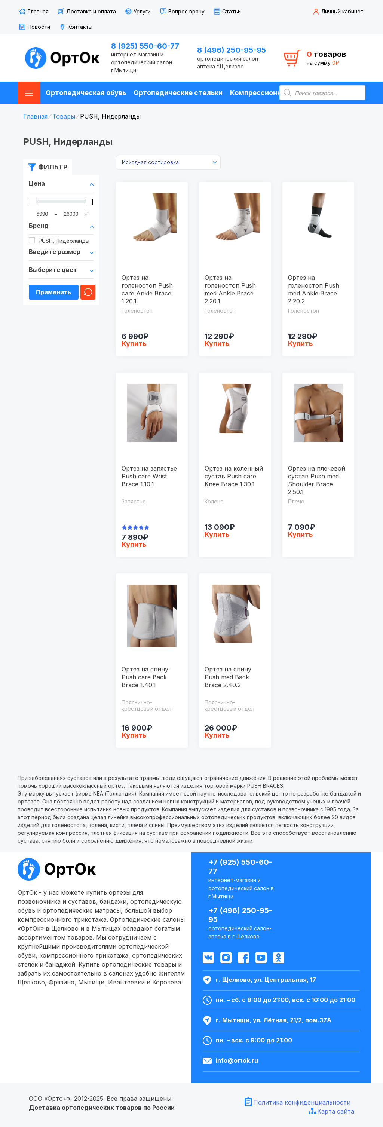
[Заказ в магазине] (168, 162)
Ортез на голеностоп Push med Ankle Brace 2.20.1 (230, 289)
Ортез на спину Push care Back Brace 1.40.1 (145, 677)
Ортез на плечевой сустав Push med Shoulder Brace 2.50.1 (316, 480)
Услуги (142, 11)
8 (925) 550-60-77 (145, 46)
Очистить (87, 292)
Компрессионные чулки (271, 93)
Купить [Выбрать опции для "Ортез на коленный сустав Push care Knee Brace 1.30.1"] (217, 534)
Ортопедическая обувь (86, 93)
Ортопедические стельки (178, 93)
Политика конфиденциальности (301, 1102)
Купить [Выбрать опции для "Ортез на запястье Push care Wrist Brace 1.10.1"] (134, 544)
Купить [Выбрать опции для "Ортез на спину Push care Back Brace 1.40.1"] (134, 735)
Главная (38, 11)
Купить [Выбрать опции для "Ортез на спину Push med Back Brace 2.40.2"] (217, 735)
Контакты (80, 27)
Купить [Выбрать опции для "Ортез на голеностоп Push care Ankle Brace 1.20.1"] (134, 343)
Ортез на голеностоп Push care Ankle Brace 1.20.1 (147, 289)
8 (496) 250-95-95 (231, 50)
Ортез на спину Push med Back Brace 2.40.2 (228, 677)
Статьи (231, 11)
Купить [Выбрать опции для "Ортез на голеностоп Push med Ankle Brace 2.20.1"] (217, 343)
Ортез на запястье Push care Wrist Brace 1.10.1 (149, 476)
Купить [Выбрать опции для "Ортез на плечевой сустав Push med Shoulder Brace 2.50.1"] (300, 534)
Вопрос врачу (186, 11)
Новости (39, 27)
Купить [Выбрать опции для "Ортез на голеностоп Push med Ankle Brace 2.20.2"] (300, 343)
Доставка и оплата (91, 11)
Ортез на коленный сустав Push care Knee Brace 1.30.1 (234, 476)
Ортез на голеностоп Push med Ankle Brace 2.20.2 (313, 289)
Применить (53, 292)
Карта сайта (335, 1111)
